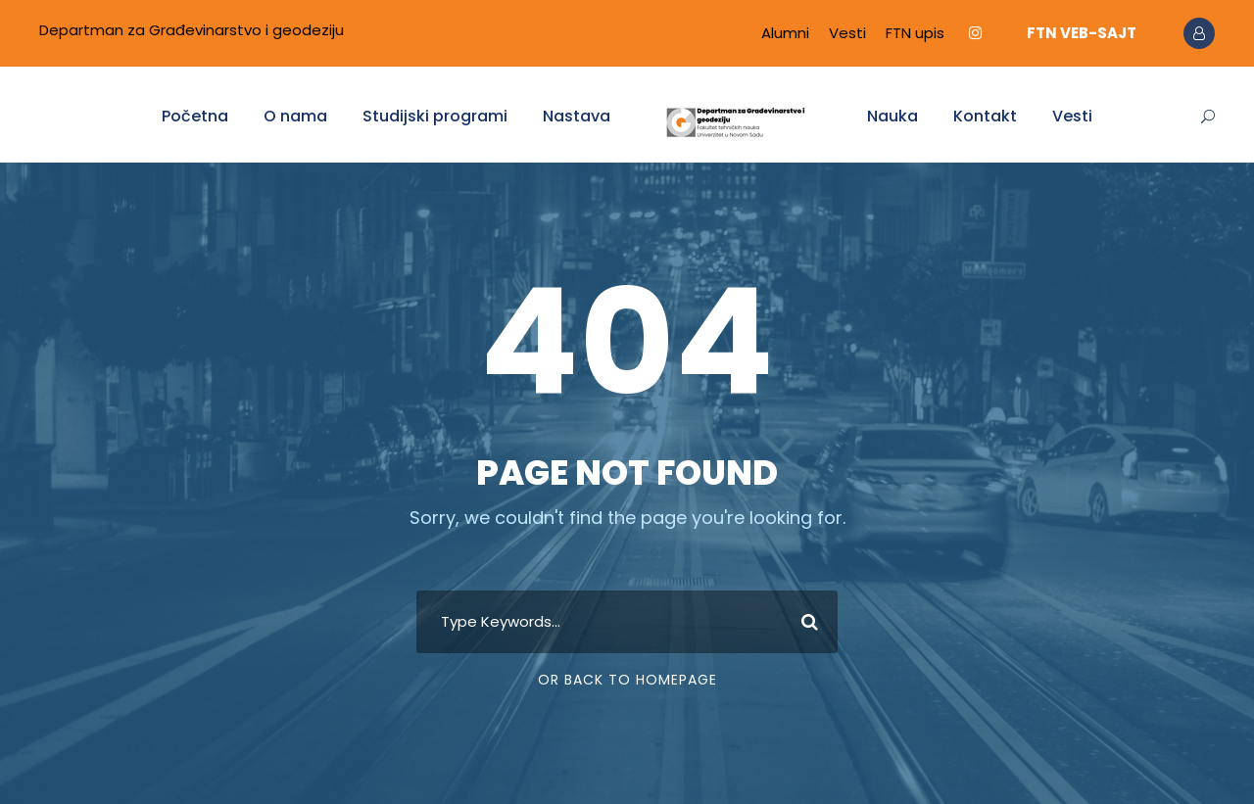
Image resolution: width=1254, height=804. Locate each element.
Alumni (785, 33)
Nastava (576, 116)
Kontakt (985, 116)
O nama (295, 116)
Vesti (847, 33)
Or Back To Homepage (627, 679)
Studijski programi (434, 116)
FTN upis (915, 33)
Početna (195, 116)
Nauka (892, 116)
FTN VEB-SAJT (1081, 33)
